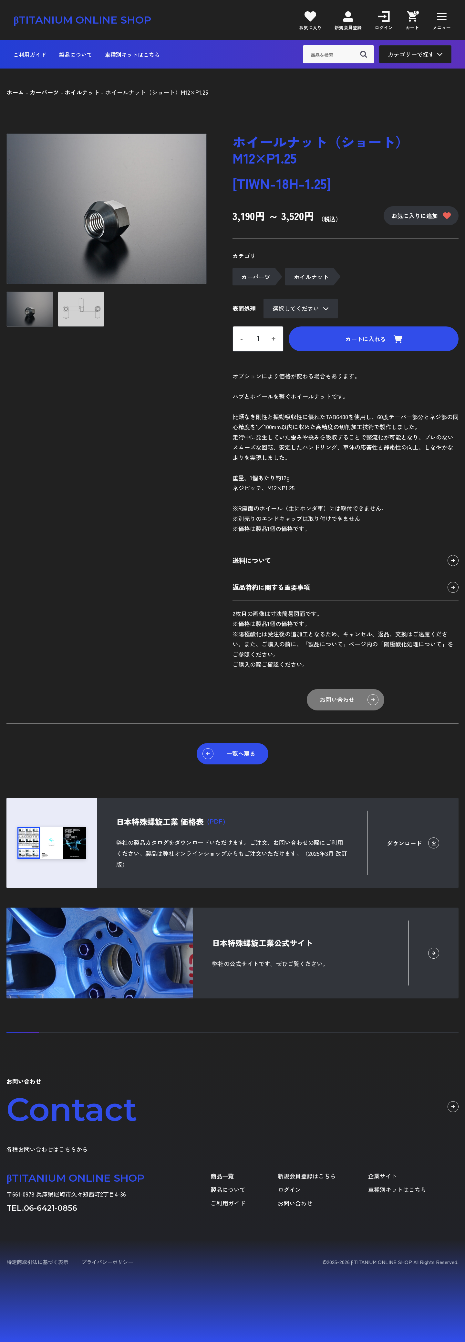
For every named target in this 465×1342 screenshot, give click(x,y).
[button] (441, 20)
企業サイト (382, 1176)
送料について (345, 560)
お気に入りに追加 (421, 215)
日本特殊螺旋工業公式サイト (262, 942)
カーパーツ (255, 276)
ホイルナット (311, 276)
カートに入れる (373, 339)
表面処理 (244, 308)
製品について (75, 54)
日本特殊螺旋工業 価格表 (172, 821)
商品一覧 (222, 1176)
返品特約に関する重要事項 (345, 587)
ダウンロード (413, 842)
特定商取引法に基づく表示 (37, 1262)
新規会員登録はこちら (307, 1176)
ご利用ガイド (29, 54)
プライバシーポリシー (107, 1262)
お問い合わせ (349, 699)
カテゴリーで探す (415, 54)
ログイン (289, 1189)
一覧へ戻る (228, 753)
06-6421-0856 (50, 1208)
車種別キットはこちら (132, 54)
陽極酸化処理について (413, 644)
